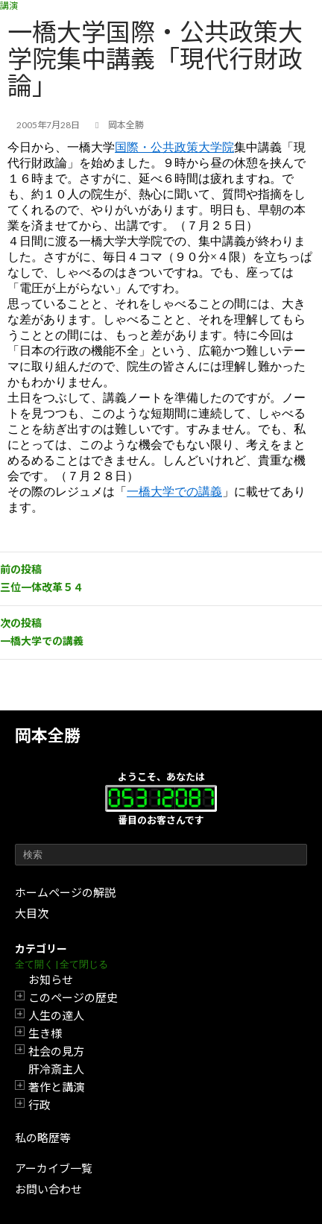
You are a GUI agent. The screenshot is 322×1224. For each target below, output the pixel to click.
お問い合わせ (48, 1189)
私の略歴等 (43, 1137)
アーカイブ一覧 (53, 1168)
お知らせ (50, 979)
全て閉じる (84, 964)
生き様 (45, 1033)
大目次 (31, 913)
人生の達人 (56, 1015)
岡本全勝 (47, 735)
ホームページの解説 (65, 892)
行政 (39, 1104)
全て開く (34, 964)
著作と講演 (56, 1087)
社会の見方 (56, 1051)
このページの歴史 (73, 997)
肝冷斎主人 (56, 1069)
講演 (9, 5)
